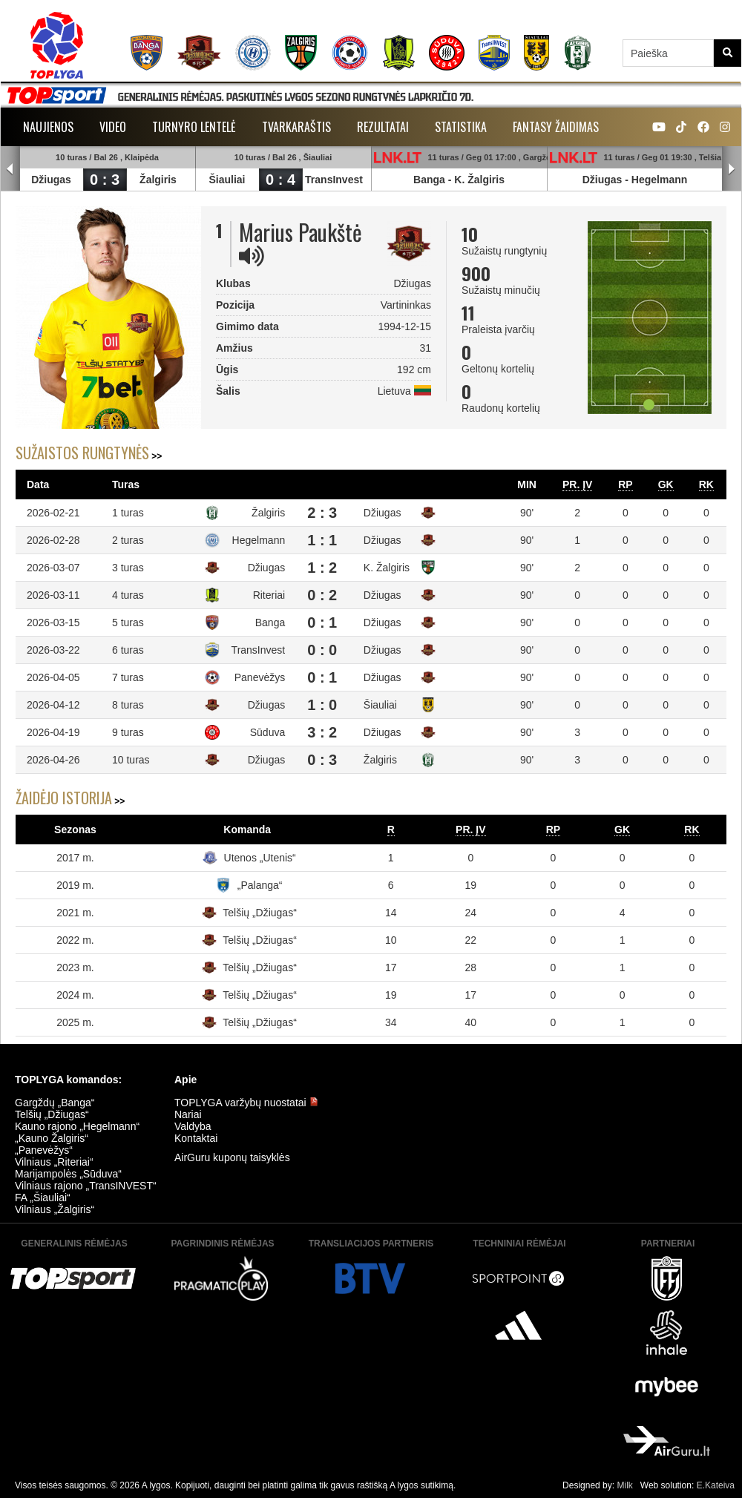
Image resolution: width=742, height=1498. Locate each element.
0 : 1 (322, 622)
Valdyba (192, 1126)
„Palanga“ (260, 885)
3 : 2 (322, 732)
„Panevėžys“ (44, 1150)
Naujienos (48, 127)
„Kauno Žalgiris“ (51, 1138)
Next (731, 169)
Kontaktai (195, 1138)
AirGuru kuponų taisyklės (232, 1157)
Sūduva (267, 732)
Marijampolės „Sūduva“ (68, 1174)
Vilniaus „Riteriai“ (54, 1162)
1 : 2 (322, 567)
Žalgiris (158, 179)
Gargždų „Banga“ (54, 1102)
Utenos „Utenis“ (260, 858)
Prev (10, 169)
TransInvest (334, 179)
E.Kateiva (716, 1485)
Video (112, 127)
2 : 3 (322, 513)
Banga (429, 179)
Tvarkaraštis (296, 127)
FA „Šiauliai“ (42, 1197)
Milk (624, 1485)
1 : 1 (322, 540)
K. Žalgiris (479, 179)
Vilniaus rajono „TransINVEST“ (86, 1186)
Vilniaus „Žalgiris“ (54, 1209)
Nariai (188, 1114)
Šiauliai (227, 179)
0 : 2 (322, 595)
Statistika (461, 127)
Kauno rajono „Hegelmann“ (77, 1126)
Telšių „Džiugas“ (260, 913)
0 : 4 (280, 179)
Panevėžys (259, 677)
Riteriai (269, 595)
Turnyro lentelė (194, 127)
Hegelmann (659, 179)
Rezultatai (383, 127)
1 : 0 (322, 705)
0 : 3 (104, 179)
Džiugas (51, 179)
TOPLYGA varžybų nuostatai (246, 1102)
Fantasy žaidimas (556, 127)
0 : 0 (322, 650)
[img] (251, 256)
